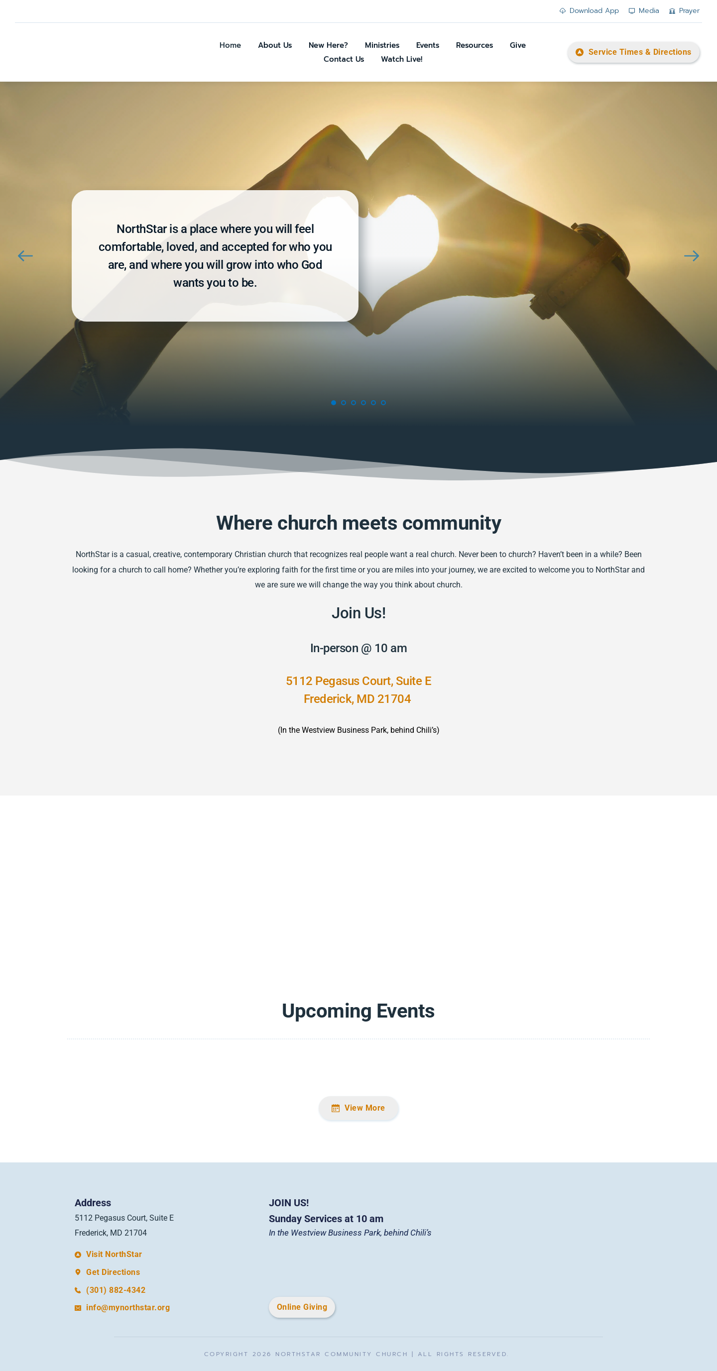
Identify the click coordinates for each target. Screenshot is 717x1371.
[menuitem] (230, 45)
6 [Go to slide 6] (383, 402)
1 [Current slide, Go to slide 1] (333, 402)
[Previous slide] (25, 256)
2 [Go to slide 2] (343, 402)
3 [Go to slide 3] (353, 402)
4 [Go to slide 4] (363, 402)
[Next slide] (691, 256)
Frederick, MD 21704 (359, 699)
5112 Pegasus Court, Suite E (359, 681)
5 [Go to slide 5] (373, 402)
